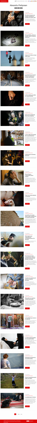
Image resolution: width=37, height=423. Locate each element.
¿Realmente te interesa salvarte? (30, 155)
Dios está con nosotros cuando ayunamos (30, 298)
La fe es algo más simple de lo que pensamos (30, 135)
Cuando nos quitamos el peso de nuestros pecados (30, 279)
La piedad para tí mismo (30, 397)
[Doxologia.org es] (31, 1)
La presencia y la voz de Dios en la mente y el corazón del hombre (30, 76)
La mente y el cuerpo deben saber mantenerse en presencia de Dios (30, 216)
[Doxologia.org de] (34, 1)
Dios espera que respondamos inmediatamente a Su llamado (30, 237)
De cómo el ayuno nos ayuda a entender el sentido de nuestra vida (30, 16)
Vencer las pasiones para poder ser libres (30, 378)
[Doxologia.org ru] (30, 1)
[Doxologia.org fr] (33, 1)
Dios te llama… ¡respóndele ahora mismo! (29, 175)
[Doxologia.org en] (28, 1)
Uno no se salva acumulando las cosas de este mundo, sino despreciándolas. (30, 158)
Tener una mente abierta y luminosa (30, 196)
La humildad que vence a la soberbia (30, 318)
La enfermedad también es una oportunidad (30, 338)
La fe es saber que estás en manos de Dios (30, 95)
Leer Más (27, 45)
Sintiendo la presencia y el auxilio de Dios (30, 358)
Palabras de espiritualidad (29, 13)
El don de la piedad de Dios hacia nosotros (30, 115)
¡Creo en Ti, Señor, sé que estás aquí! (30, 55)
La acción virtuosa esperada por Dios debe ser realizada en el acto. (30, 241)
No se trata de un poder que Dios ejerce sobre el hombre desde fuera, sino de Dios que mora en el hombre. (30, 20)
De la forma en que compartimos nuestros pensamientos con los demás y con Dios (30, 257)
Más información (6, 422)
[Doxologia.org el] (29, 1)
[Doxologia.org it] (32, 1)
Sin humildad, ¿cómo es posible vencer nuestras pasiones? (30, 36)
